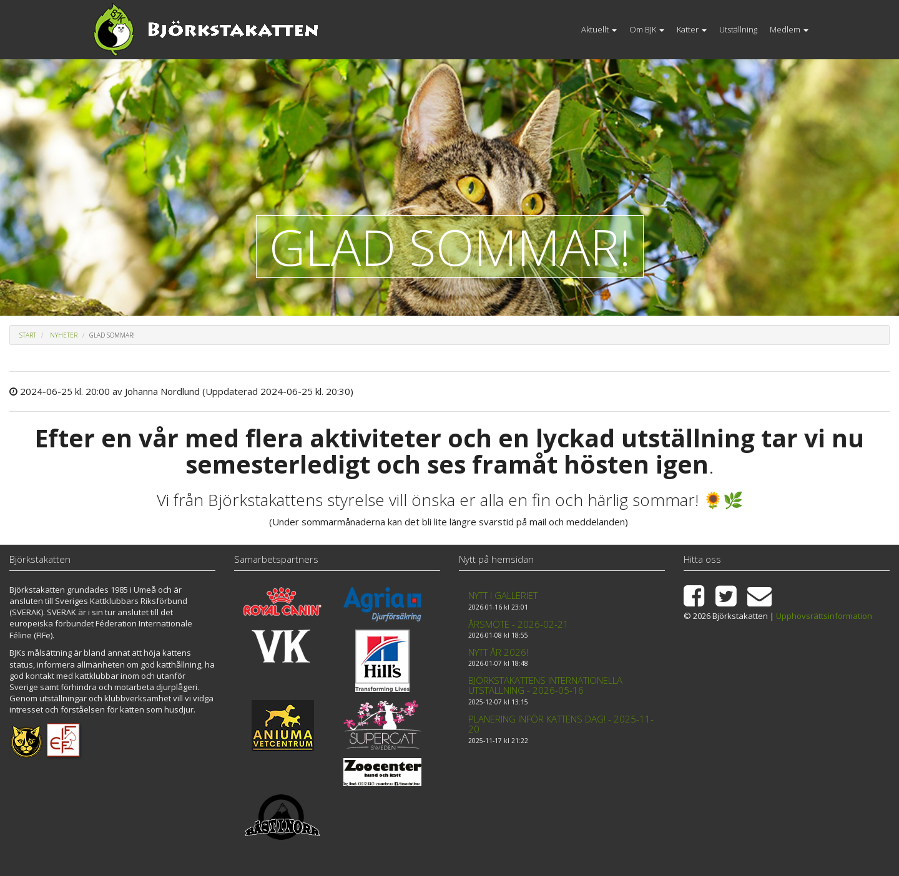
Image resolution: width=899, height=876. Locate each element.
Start (27, 335)
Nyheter (63, 335)
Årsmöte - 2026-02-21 (518, 624)
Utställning (738, 29)
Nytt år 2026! (498, 652)
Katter (692, 29)
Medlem (789, 29)
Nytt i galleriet (503, 595)
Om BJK (646, 29)
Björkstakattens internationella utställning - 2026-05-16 (545, 685)
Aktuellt (599, 29)
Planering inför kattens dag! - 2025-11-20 (561, 724)
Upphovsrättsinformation (824, 615)
